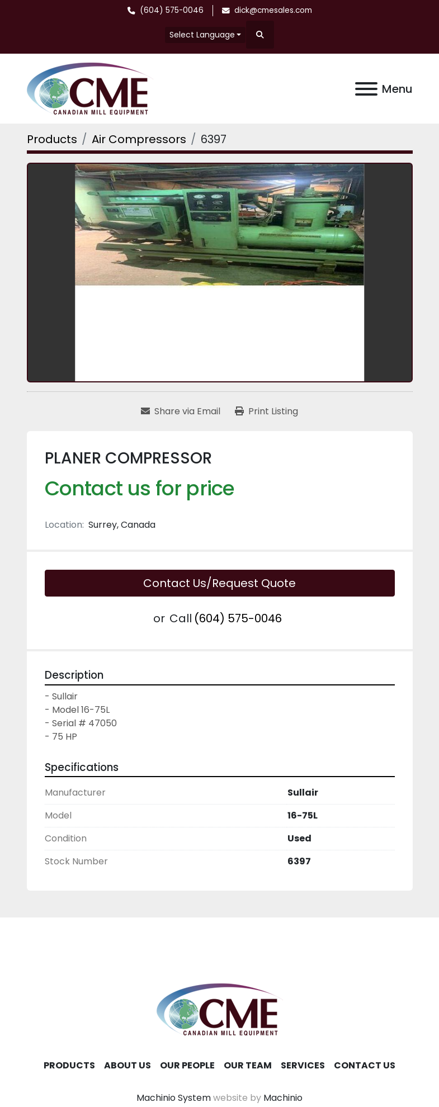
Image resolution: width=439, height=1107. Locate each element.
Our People (187, 1065)
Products (69, 1065)
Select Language (202, 34)
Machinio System (173, 1097)
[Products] (52, 139)
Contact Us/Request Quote (219, 583)
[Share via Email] (181, 411)
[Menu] (366, 89)
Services (303, 1065)
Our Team (248, 1065)
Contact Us (364, 1065)
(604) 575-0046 (172, 10)
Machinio (283, 1097)
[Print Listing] (266, 411)
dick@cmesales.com (273, 10)
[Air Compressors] (139, 139)
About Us (127, 1065)
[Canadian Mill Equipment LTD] (220, 1008)
